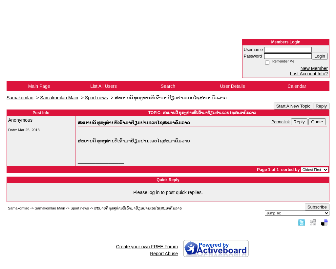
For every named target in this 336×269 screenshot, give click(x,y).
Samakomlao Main (59, 97)
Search (168, 86)
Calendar (296, 86)
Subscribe (317, 207)
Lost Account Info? (309, 73)
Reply (321, 106)
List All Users (103, 86)
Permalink (280, 122)
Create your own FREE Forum (147, 246)
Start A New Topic (293, 106)
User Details (232, 86)
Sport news (96, 97)
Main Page (39, 86)
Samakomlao (20, 97)
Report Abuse (164, 253)
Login (319, 56)
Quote (317, 121)
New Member (314, 68)
